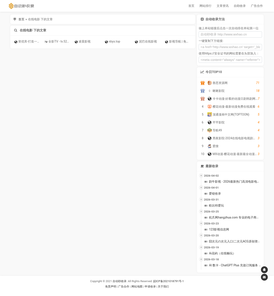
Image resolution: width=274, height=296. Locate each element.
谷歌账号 (128, 291)
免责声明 (110, 286)
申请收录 (150, 286)
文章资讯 (223, 5)
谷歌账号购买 (143, 291)
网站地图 (137, 286)
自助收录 (240, 5)
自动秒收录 (120, 281)
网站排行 (205, 5)
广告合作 (257, 5)
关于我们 (163, 286)
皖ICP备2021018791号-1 (168, 281)
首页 (191, 5)
